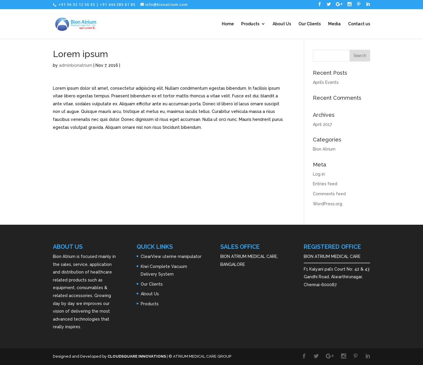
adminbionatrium (75, 65)
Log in (319, 174)
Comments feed (329, 193)
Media (334, 24)
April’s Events (326, 82)
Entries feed (325, 183)
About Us (282, 24)
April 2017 (322, 124)
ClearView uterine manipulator (171, 256)
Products (250, 24)
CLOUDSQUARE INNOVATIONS (137, 356)
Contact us (359, 24)
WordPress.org (327, 203)
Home (228, 24)
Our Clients (309, 24)
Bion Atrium (324, 149)
